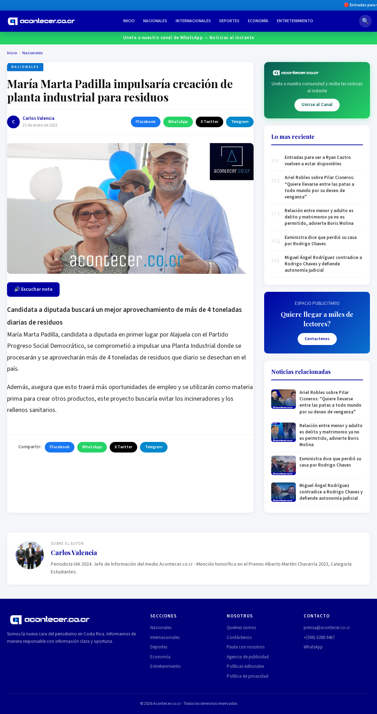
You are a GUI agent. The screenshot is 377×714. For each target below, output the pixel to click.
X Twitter (209, 122)
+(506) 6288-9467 (319, 637)
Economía (258, 21)
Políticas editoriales (245, 666)
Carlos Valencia (38, 118)
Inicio (129, 21)
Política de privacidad (247, 676)
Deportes (229, 21)
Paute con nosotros (245, 647)
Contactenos (317, 339)
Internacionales (193, 21)
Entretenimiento (295, 21)
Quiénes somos (241, 627)
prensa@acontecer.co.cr (327, 627)
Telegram (240, 122)
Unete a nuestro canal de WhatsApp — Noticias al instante (188, 38)
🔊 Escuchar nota (33, 289)
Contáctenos (239, 637)
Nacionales (155, 21)
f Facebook (146, 122)
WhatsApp (178, 122)
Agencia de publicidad (248, 657)
